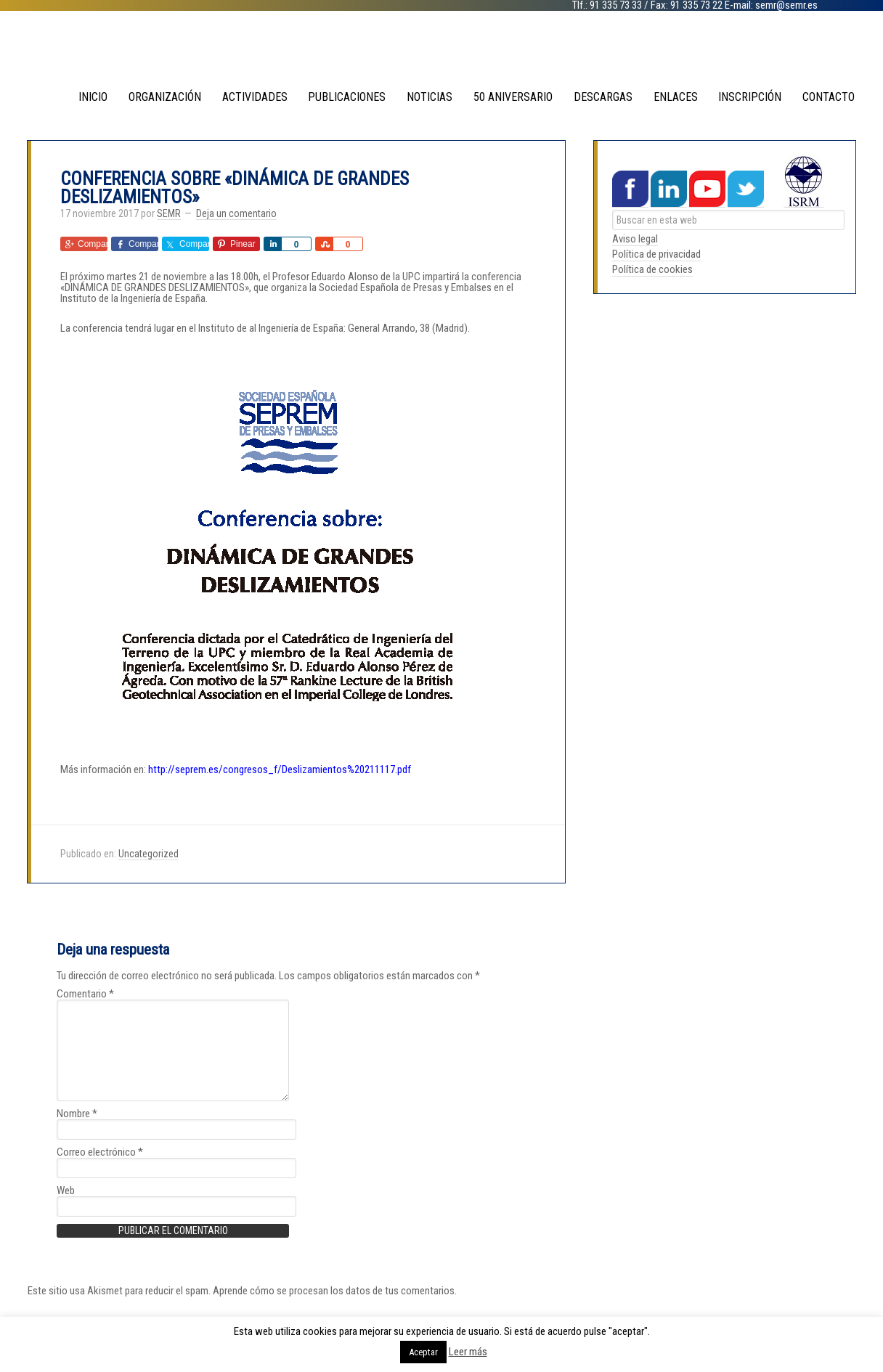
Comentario (85, 993)
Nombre (77, 1113)
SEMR (441, 50)
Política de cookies (652, 268)
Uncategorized (148, 853)
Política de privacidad (656, 253)
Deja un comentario (236, 213)
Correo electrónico (100, 1151)
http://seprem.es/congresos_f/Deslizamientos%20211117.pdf (279, 768)
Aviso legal (635, 238)
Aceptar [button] (423, 1352)
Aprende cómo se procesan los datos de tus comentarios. (335, 1290)
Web (66, 1190)
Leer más (468, 1352)
